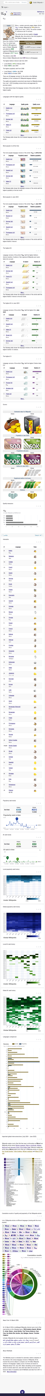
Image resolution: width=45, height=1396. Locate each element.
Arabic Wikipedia (36, 2)
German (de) (9, 119)
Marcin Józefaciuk (31, 1145)
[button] (36, 21)
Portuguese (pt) (10, 113)
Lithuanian (11, 695)
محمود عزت (6, 1344)
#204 (34, 844)
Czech (10, 567)
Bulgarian (11, 556)
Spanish (11, 601)
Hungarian (11, 651)
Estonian (11, 606)
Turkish (11, 768)
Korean (11, 684)
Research (24, 2)
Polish (10, 718)
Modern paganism (20, 1145)
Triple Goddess (18, 1151)
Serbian (11, 757)
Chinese (11, 790)
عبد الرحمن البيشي (30, 1342)
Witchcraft (5, 1147)
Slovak (10, 751)
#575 (19, 844)
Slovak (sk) (9, 335)
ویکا (38, 1235)
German (11, 578)
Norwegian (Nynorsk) (14, 707)
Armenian (11, 656)
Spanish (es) (9, 170)
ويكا (17, 27)
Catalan (11, 562)
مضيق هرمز (20, 1342)
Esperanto (11, 595)
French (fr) (9, 276)
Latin (10, 690)
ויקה (13, 1238)
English (5, 7)
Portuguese (12, 723)
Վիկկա (15, 1251)
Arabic (10, 550)
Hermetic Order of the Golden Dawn (20, 1147)
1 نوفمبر (4, 535)
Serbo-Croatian (13, 740)
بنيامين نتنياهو (18, 1340)
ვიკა (30, 1251)
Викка (14, 1229)
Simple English (13, 745)
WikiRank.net (40, 12)
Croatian (11, 645)
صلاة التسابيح (10, 1340)
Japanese (11, 673)
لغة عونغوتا (39, 535)
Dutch (10, 701)
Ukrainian (11, 773)
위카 (27, 1241)
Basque (11, 612)
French (11, 629)
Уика (34, 1241)
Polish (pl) (8, 130)
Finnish (10, 623)
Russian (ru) (9, 216)
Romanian (11, 729)
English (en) (9, 108)
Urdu (10, 779)
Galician (11, 634)
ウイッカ (36, 1229)
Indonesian (12, 662)
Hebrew (11, 640)
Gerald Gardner (9, 1151)
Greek (10, 584)
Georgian (11, 679)
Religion (39, 1145)
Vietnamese (12, 784)
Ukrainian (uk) (9, 388)
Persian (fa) (9, 383)
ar (6, 12)
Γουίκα (7, 1241)
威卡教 (13, 1235)
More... (22, 135)
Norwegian (12, 712)
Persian (11, 617)
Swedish (11, 762)
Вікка (20, 1241)
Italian (10, 668)
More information (11, 1372)
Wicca (7, 1226)
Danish (10, 573)
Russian (11, 734)
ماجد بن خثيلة (12, 1342)
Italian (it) (8, 125)
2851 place (14, 53)
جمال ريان (26, 1340)
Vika (20, 1232)
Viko (35, 1245)
